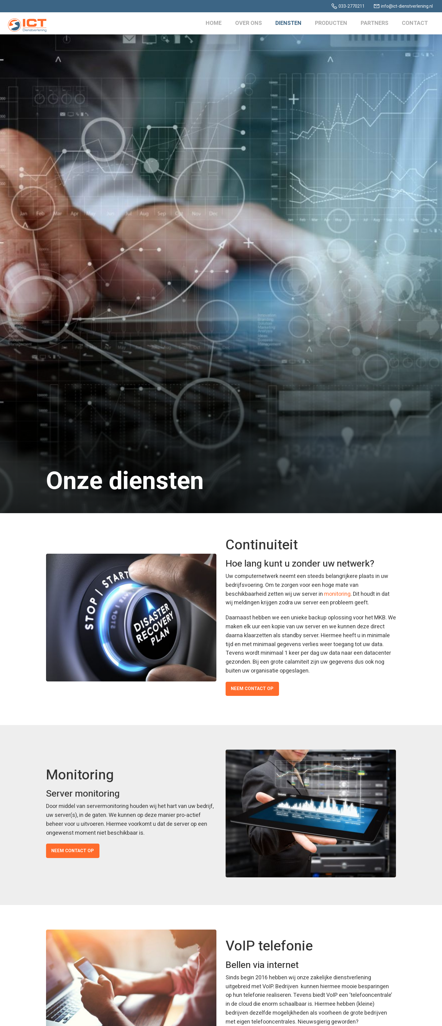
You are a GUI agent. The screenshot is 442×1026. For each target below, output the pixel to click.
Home (212, 24)
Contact (414, 24)
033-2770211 (352, 6)
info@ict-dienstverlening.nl (407, 6)
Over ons (247, 24)
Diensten (287, 24)
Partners (373, 24)
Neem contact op (251, 688)
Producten (330, 24)
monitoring (337, 594)
